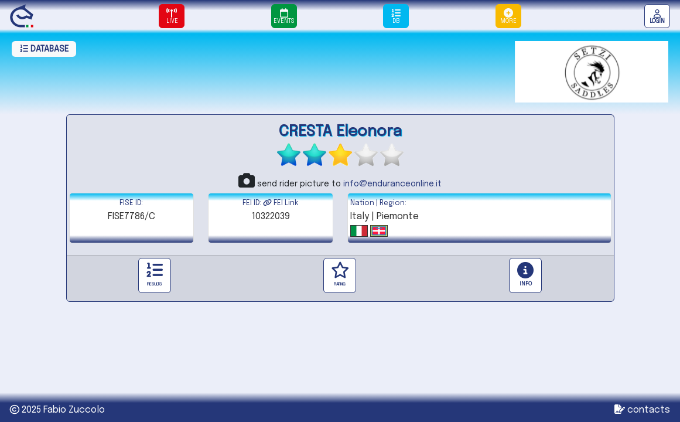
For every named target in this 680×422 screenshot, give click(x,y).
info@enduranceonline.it (392, 184)
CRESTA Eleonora (340, 131)
